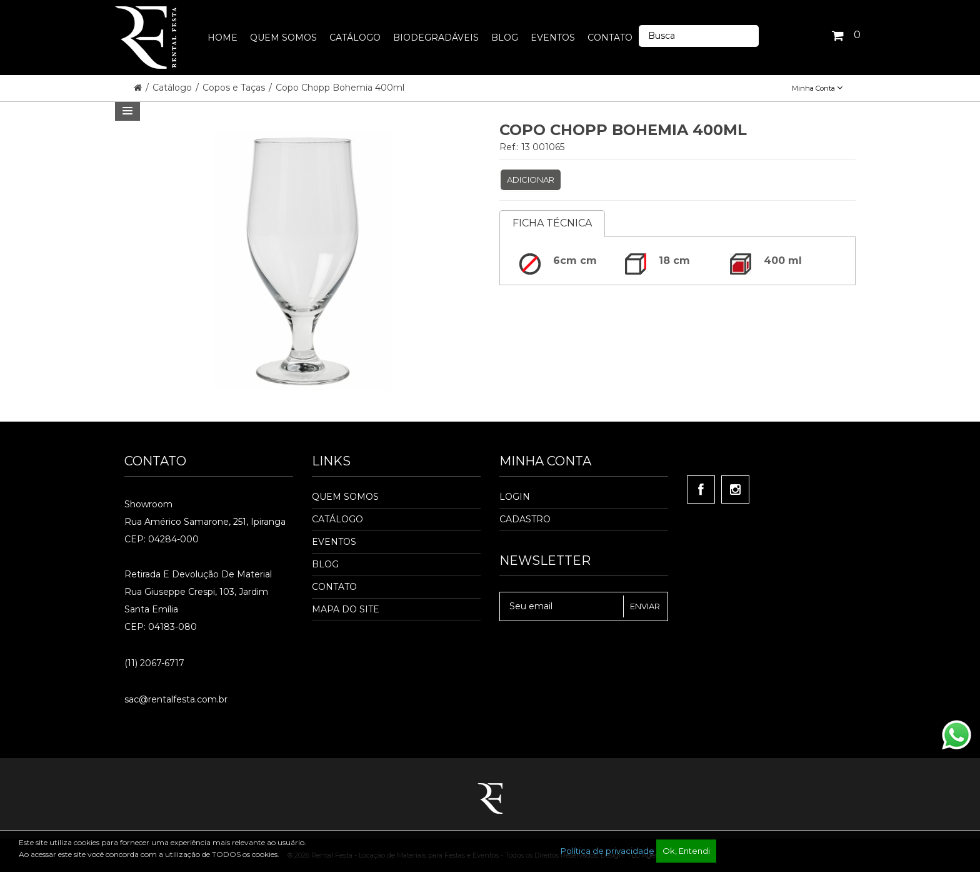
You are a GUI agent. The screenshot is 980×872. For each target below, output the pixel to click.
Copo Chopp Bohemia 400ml (340, 87)
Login (514, 496)
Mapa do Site (345, 609)
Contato (334, 586)
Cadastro (525, 519)
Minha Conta (817, 88)
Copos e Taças (235, 87)
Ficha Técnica (552, 223)
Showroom (148, 504)
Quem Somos (345, 496)
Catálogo (173, 87)
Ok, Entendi (686, 851)
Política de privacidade (607, 851)
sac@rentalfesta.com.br (176, 699)
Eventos (334, 541)
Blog (325, 564)
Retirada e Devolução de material (198, 574)
